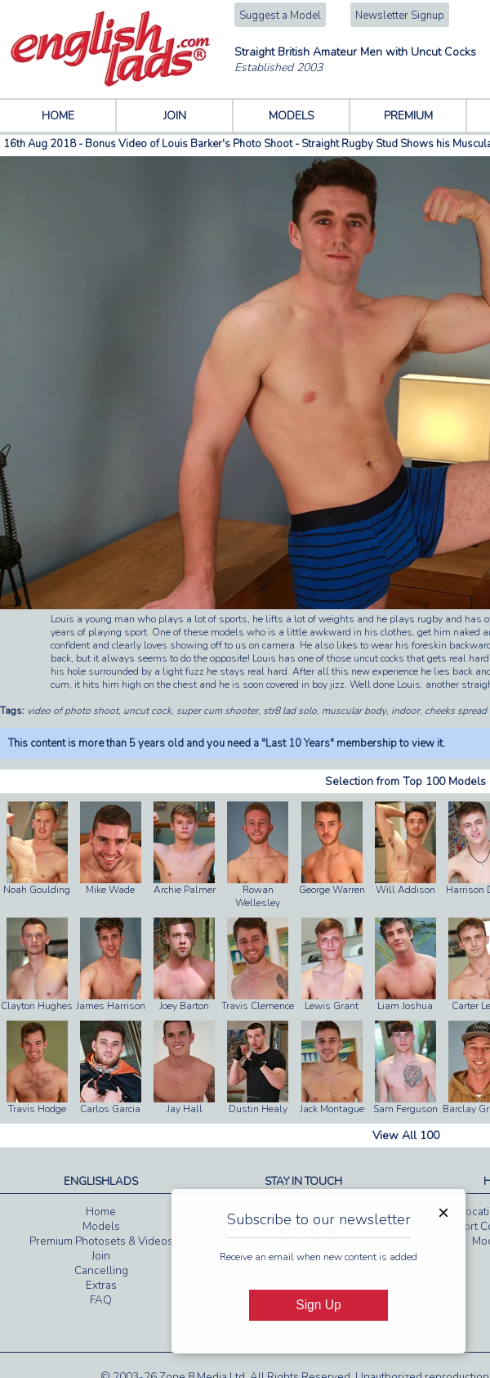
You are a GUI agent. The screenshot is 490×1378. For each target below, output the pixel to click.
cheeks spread (456, 710)
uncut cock (147, 710)
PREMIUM (408, 115)
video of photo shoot (72, 710)
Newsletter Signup (399, 15)
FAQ (101, 1300)
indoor (405, 710)
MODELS (291, 115)
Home (101, 1212)
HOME (58, 115)
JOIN (174, 115)
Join (100, 1256)
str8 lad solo (290, 710)
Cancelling (101, 1271)
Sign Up (318, 1305)
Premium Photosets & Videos (101, 1241)
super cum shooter (217, 710)
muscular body (354, 710)
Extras (101, 1285)
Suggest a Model (280, 15)
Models (101, 1226)
